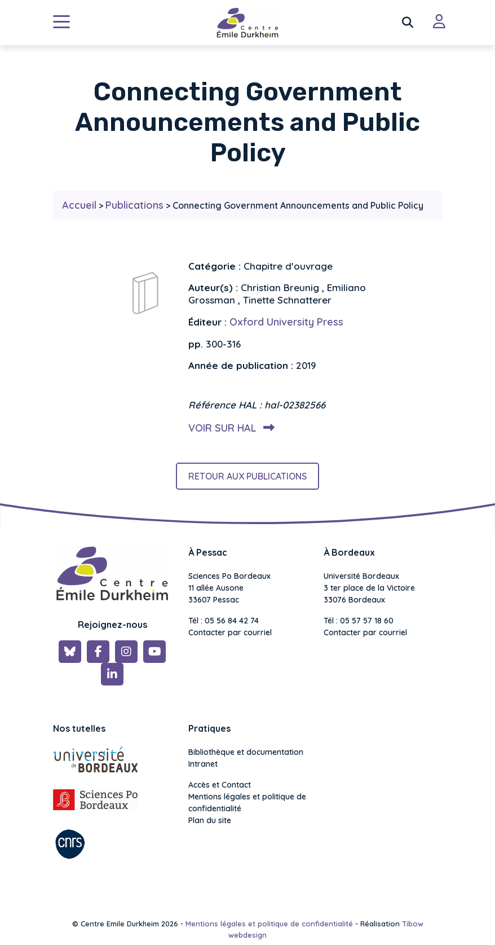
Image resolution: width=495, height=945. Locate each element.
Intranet (203, 764)
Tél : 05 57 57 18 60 (359, 621)
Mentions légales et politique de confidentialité (247, 803)
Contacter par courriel (230, 632)
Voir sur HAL (229, 427)
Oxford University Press (286, 321)
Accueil (79, 205)
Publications (134, 205)
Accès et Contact (219, 785)
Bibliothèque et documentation (245, 752)
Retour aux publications (247, 476)
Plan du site (209, 820)
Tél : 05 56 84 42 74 (223, 621)
